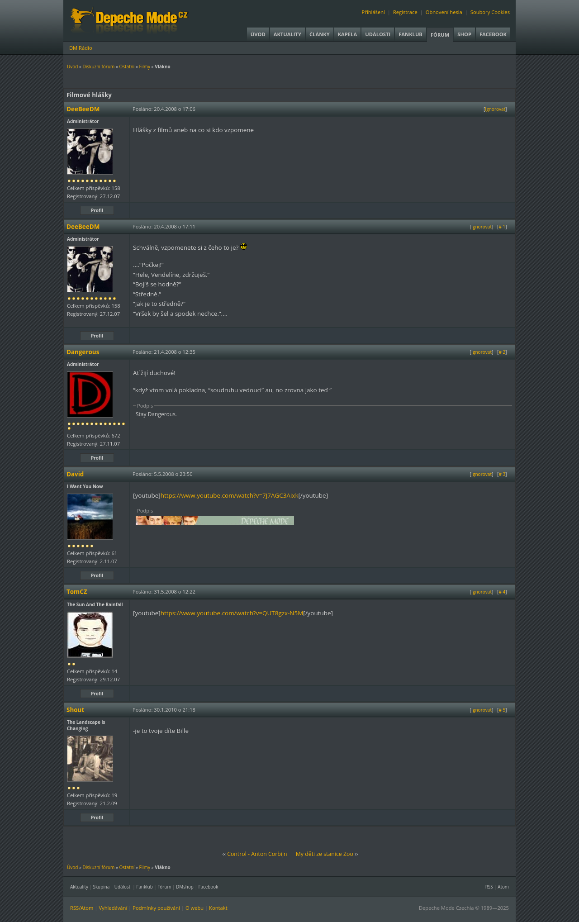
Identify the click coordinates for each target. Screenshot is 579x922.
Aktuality (287, 34)
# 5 (501, 710)
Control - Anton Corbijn (257, 854)
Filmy (144, 66)
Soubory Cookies (490, 12)
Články (319, 34)
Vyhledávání (113, 907)
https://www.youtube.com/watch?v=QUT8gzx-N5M (232, 613)
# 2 (501, 352)
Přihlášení (373, 12)
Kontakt (218, 907)
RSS (489, 887)
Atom (503, 887)
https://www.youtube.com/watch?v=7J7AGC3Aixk (230, 495)
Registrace (405, 12)
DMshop (185, 887)
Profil (97, 210)
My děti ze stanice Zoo (324, 854)
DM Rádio (80, 47)
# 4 (501, 592)
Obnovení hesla (444, 12)
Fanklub (410, 34)
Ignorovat (495, 109)
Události (377, 34)
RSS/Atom (81, 907)
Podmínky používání (156, 907)
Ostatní (126, 66)
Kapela (347, 34)
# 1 (501, 226)
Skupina (101, 887)
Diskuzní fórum (99, 66)
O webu (194, 907)
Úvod (258, 34)
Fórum (440, 34)
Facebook (493, 34)
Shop (464, 34)
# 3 (501, 474)
